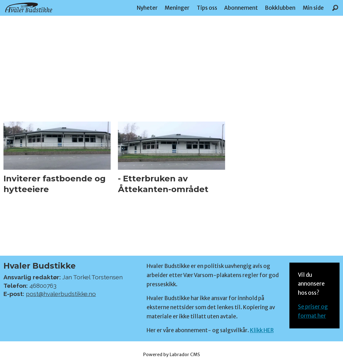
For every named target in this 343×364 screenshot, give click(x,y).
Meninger (177, 7)
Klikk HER (262, 330)
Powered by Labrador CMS (171, 354)
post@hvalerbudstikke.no (61, 293)
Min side (313, 7)
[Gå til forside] (28, 7)
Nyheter (147, 7)
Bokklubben (280, 7)
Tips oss (207, 7)
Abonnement (241, 7)
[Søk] (335, 8)
